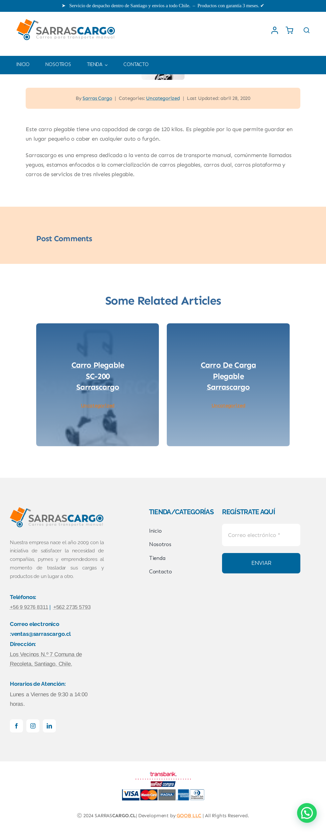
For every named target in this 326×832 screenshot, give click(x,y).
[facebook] (16, 725)
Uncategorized (163, 98)
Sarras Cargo (97, 98)
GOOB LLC (189, 816)
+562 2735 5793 (72, 607)
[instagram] (32, 725)
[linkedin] (49, 725)
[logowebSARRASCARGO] (65, 18)
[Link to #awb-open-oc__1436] (307, 30)
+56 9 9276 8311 (29, 607)
